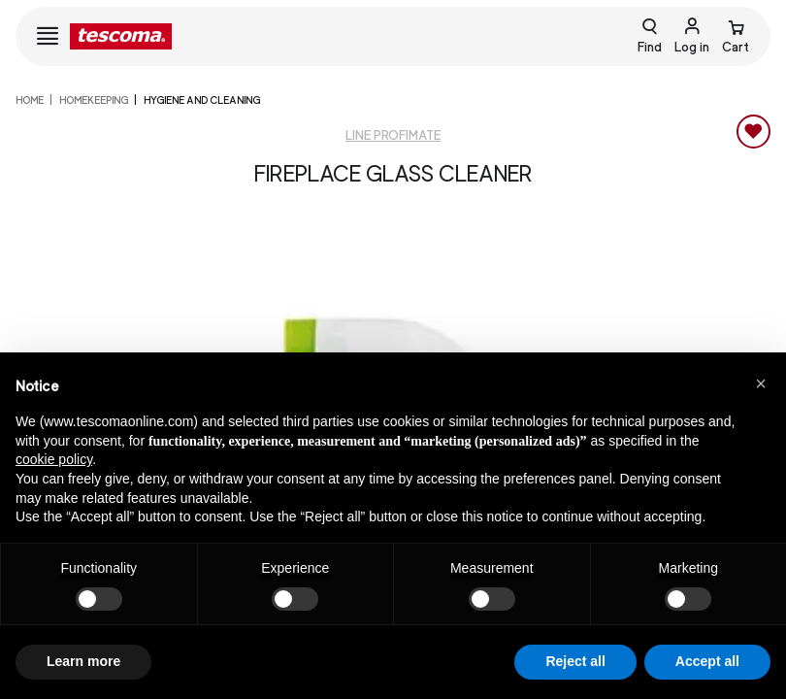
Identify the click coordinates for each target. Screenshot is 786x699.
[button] (760, 383)
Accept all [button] (707, 661)
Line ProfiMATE (393, 135)
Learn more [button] (83, 661)
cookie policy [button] (54, 459)
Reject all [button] (575, 661)
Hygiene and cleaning (202, 100)
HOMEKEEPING (93, 100)
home (30, 100)
